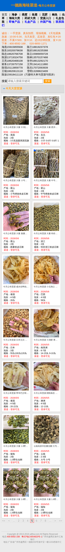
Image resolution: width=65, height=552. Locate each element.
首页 (4, 14)
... (14, 520)
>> (60, 520)
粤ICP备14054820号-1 (31, 536)
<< (3, 520)
